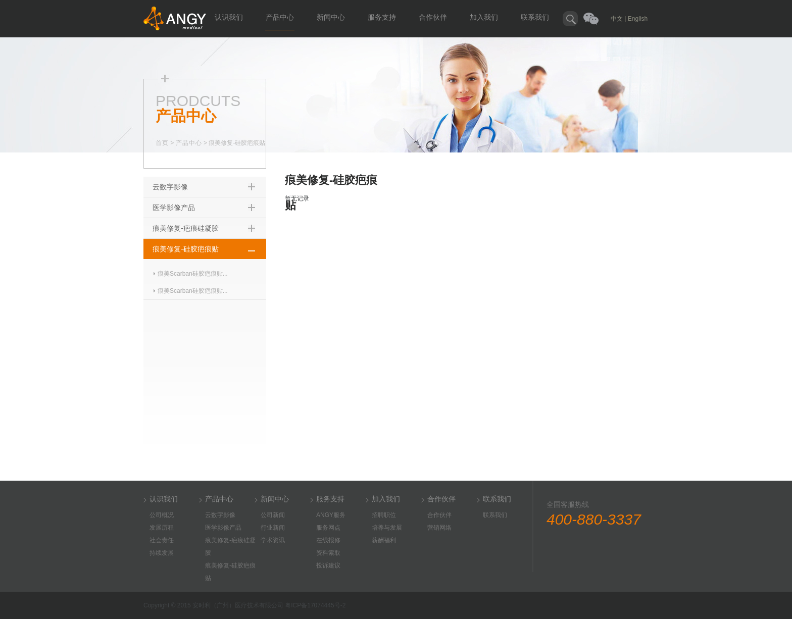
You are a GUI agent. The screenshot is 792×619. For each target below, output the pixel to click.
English (638, 18)
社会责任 (162, 540)
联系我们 (535, 17)
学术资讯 (273, 540)
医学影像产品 (174, 207)
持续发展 (162, 552)
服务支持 (382, 17)
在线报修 (328, 540)
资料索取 (328, 552)
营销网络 (439, 527)
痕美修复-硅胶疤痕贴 (186, 249)
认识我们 (229, 17)
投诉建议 (328, 565)
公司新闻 (273, 515)
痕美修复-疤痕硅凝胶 (186, 228)
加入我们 (484, 17)
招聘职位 (384, 515)
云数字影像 (170, 187)
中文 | (618, 18)
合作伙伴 (433, 17)
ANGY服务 (330, 515)
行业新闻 (273, 527)
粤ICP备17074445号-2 (315, 605)
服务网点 (328, 527)
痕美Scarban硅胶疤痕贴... (193, 273)
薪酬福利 (384, 540)
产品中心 (280, 17)
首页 (162, 142)
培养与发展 (387, 527)
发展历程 (162, 527)
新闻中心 (331, 17)
